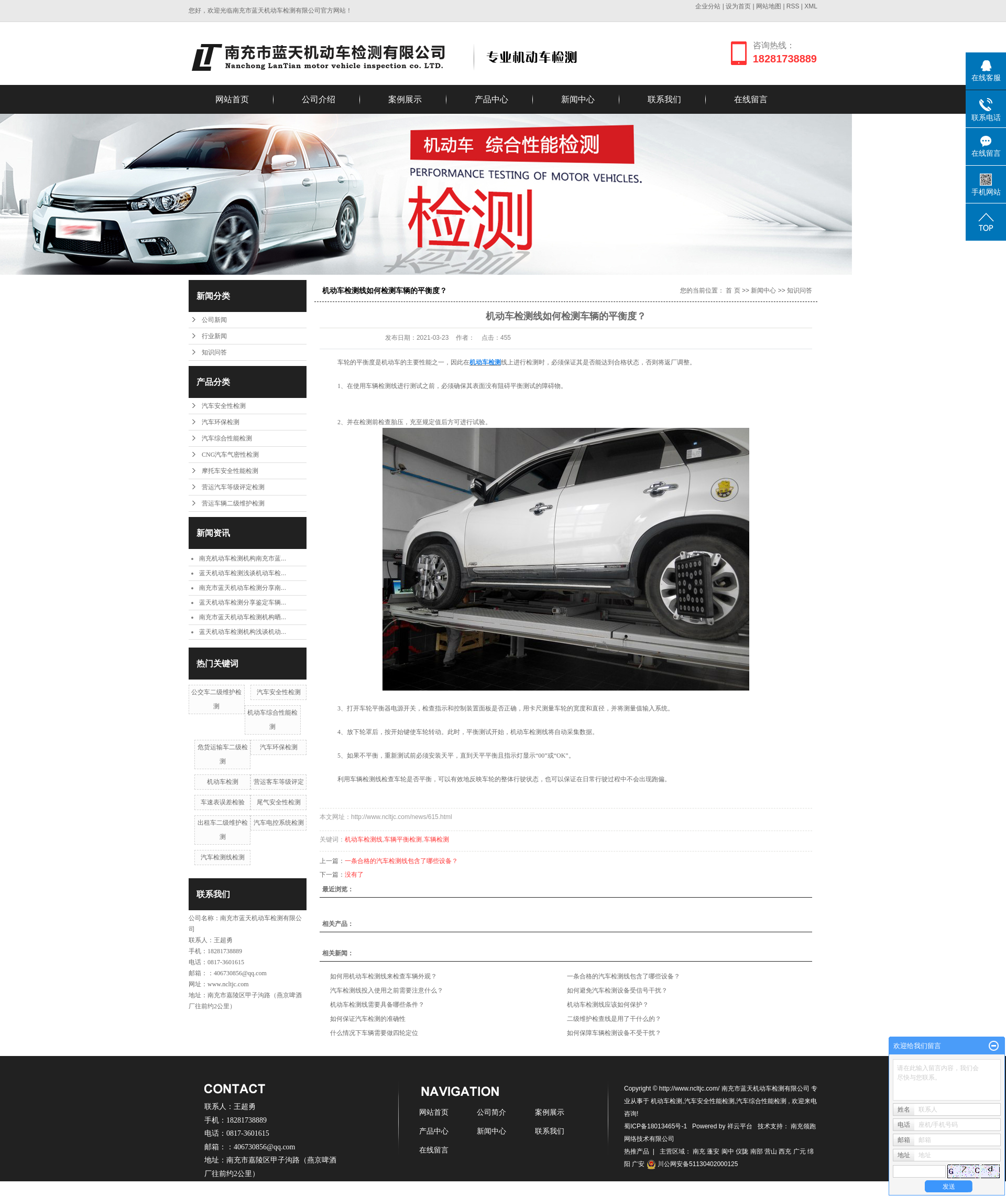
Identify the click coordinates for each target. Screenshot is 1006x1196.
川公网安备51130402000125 (692, 1164)
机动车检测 (222, 781)
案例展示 (405, 99)
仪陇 (742, 1151)
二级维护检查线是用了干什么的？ (614, 1018)
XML (810, 6)
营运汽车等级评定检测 (233, 487)
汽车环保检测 (220, 422)
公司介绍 (318, 99)
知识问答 (214, 352)
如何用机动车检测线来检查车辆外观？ (383, 976)
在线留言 (751, 99)
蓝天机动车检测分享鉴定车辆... (242, 602)
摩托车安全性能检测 (230, 471)
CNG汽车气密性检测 (230, 454)
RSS (793, 6)
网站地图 (769, 6)
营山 (770, 1151)
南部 (756, 1151)
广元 (799, 1151)
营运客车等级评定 (279, 781)
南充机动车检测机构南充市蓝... (242, 558)
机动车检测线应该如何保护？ (608, 1004)
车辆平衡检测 (403, 839)
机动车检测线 (363, 839)
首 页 (733, 290)
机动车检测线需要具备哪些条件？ (377, 1004)
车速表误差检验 (223, 802)
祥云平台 (739, 1126)
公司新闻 (214, 320)
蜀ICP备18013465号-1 (655, 1126)
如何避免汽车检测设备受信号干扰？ (617, 990)
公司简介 (491, 1112)
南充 (699, 1151)
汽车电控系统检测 (279, 822)
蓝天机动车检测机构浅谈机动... (242, 631)
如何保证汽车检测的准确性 (368, 1018)
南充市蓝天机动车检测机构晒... (242, 617)
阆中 (727, 1151)
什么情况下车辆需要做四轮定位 (374, 1033)
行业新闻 (214, 336)
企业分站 (707, 6)
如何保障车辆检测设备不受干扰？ (614, 1033)
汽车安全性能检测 (709, 1101)
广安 (638, 1164)
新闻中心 (578, 99)
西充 (785, 1151)
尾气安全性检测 (279, 802)
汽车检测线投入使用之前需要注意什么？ (386, 990)
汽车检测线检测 (223, 857)
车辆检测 (436, 839)
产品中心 (491, 99)
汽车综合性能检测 (227, 438)
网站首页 (232, 99)
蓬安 (713, 1151)
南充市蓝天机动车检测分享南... (242, 587)
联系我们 (664, 99)
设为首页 (738, 6)
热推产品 (636, 1151)
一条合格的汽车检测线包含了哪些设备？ (401, 861)
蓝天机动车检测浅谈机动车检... (242, 573)
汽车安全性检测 (224, 406)
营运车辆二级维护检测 (233, 503)
